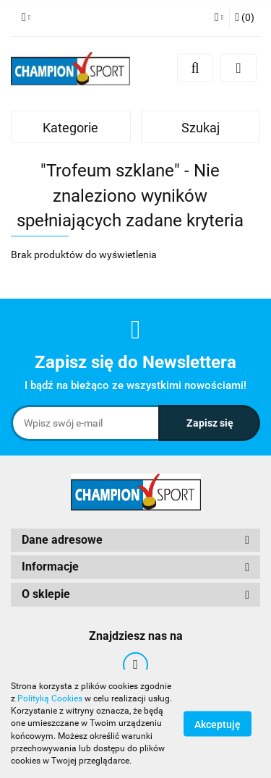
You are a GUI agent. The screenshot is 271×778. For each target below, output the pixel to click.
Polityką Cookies (49, 698)
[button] (244, 18)
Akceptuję (217, 724)
